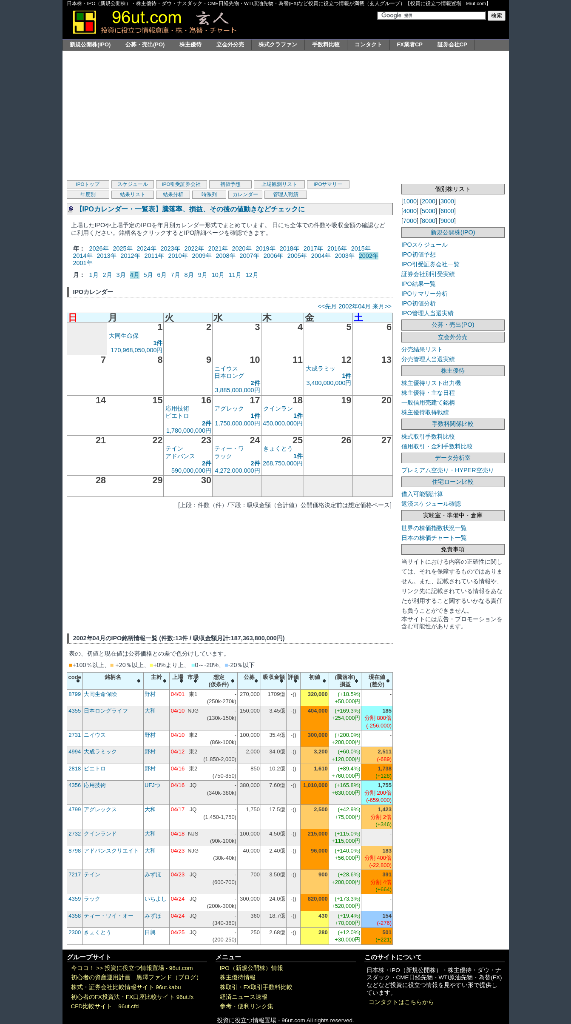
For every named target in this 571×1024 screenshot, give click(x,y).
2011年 (154, 255)
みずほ (153, 874)
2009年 (202, 255)
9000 (447, 220)
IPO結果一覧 (418, 283)
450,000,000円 (283, 423)
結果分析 (173, 194)
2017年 (313, 248)
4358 (74, 916)
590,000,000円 (191, 470)
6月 (162, 274)
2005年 (297, 255)
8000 (428, 220)
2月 (107, 274)
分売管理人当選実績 (428, 359)
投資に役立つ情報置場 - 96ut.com (149, 968)
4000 (410, 211)
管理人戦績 (285, 194)
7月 (175, 274)
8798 (74, 850)
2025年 (123, 248)
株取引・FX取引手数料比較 (256, 987)
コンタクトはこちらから (401, 1002)
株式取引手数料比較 (428, 436)
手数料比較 (326, 44)
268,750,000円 (283, 463)
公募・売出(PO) (145, 44)
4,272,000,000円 (237, 470)
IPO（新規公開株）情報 (251, 968)
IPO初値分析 (418, 303)
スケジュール (132, 184)
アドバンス (180, 456)
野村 (150, 694)
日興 (150, 932)
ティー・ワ (229, 448)
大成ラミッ (320, 368)
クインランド (100, 833)
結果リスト (132, 194)
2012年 (130, 255)
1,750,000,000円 (237, 423)
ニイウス (226, 368)
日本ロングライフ (106, 710)
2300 (74, 932)
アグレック (229, 408)
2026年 (99, 248)
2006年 (273, 255)
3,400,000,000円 (328, 382)
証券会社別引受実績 (428, 274)
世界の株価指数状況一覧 (434, 528)
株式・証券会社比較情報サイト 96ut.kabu (126, 987)
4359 (74, 899)
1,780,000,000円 (188, 430)
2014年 (83, 255)
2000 (428, 201)
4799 (74, 809)
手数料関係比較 (453, 423)
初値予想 (230, 184)
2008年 (226, 255)
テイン (174, 448)
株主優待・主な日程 (428, 392)
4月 (134, 274)
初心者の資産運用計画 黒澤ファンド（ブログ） (136, 977)
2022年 (194, 248)
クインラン (278, 408)
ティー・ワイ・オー (109, 916)
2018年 (289, 248)
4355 (74, 710)
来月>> (382, 306)
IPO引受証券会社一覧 (430, 264)
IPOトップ (88, 184)
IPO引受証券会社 (181, 184)
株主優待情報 (238, 977)
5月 (148, 274)
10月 (218, 274)
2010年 (178, 255)
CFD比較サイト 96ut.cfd (105, 1006)
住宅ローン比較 (453, 481)
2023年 (170, 248)
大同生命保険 (100, 694)
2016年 (337, 248)
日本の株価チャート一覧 (434, 537)
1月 (94, 274)
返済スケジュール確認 (431, 503)
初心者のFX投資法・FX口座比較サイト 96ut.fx (132, 997)
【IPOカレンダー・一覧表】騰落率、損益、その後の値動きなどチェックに (190, 209)
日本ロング (229, 375)
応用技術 (177, 408)
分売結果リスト (422, 349)
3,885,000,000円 (237, 390)
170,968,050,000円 (136, 350)
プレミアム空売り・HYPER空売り (447, 470)
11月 (235, 274)
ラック (223, 456)
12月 (252, 274)
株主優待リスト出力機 (431, 382)
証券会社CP (452, 44)
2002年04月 (354, 306)
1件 (157, 342)
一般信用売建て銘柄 (428, 402)
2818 (74, 768)
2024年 (146, 248)
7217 (74, 874)
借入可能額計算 (422, 494)
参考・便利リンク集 (246, 1006)
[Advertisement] (285, 114)
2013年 (106, 255)
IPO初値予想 (418, 254)
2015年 (361, 248)
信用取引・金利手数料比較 (437, 446)
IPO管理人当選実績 (427, 313)
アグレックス (100, 809)
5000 (428, 211)
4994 (74, 751)
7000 (410, 220)
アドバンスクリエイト (111, 850)
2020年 (242, 248)
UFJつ (152, 785)
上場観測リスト (279, 184)
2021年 (218, 248)
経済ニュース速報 (243, 997)
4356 (74, 785)
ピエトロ (177, 415)
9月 (202, 274)
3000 (447, 201)
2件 (255, 382)
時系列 (209, 194)
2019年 (266, 248)
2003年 (345, 255)
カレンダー (245, 194)
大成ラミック (100, 751)
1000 (410, 201)
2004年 (321, 255)
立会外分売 (230, 44)
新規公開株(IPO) (90, 44)
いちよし (156, 899)
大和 (150, 710)
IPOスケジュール (424, 244)
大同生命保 (124, 335)
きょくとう (278, 448)
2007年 (249, 255)
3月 (121, 274)
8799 (74, 694)
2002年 (368, 255)
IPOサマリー (328, 184)
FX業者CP (410, 44)
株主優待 (190, 44)
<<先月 (327, 306)
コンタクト (368, 44)
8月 (189, 274)
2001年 (83, 263)
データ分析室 (453, 457)
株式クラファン (278, 44)
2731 (74, 735)
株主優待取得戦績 (425, 412)
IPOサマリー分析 (424, 293)
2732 (74, 833)
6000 (447, 211)
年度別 (88, 194)
